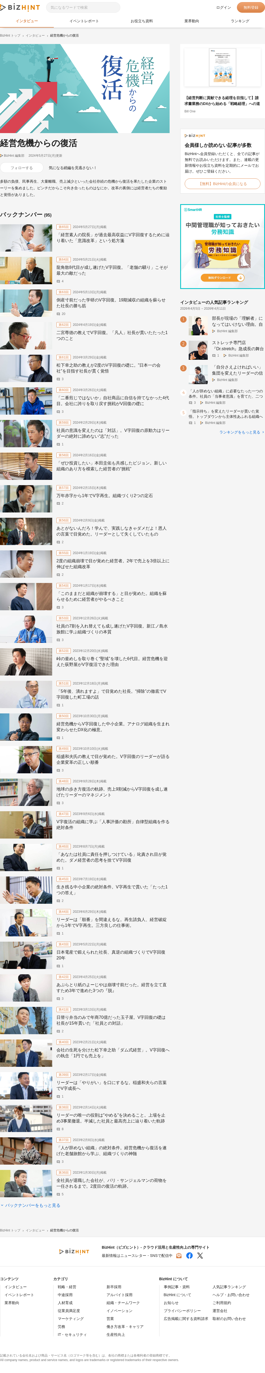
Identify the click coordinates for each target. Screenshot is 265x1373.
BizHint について (177, 1295)
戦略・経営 (67, 1287)
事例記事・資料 (177, 1287)
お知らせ (171, 1303)
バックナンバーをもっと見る (32, 1205)
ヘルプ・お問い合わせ (231, 1295)
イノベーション (119, 1311)
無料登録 (251, 7)
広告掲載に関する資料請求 (186, 1319)
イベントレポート (84, 21)
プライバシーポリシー (182, 1311)
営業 (110, 1319)
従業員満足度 (69, 1311)
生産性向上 (116, 1334)
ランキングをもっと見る (239, 432)
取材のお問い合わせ (229, 1319)
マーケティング (71, 1319)
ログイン (223, 7)
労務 (61, 1326)
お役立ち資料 (142, 21)
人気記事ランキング (229, 1287)
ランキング (240, 21)
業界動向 (191, 21)
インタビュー (27, 21)
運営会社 (220, 1311)
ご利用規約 (222, 1303)
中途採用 (65, 1295)
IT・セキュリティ (72, 1334)
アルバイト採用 (119, 1295)
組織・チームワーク (123, 1303)
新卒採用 (114, 1287)
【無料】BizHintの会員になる (222, 184)
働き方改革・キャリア (125, 1326)
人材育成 (65, 1303)
